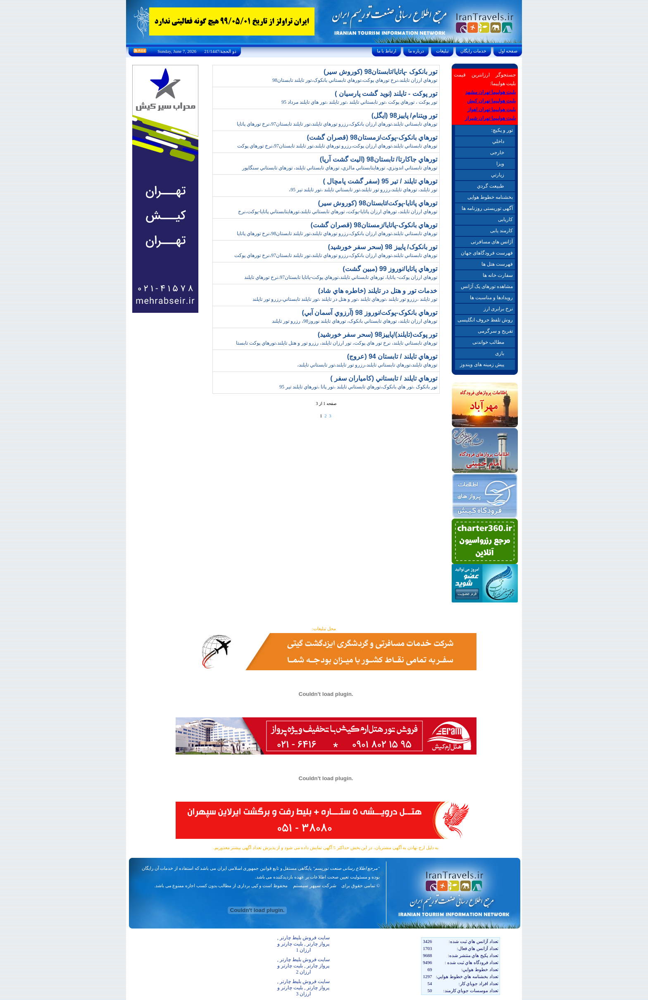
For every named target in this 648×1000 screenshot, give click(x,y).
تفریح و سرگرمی (495, 331)
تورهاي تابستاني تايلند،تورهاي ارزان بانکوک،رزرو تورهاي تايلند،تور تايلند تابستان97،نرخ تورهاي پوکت (335, 255)
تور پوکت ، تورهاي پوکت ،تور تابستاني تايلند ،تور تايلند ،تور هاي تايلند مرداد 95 (359, 102)
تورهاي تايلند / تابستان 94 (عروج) (392, 356)
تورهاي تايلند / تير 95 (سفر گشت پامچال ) (380, 181)
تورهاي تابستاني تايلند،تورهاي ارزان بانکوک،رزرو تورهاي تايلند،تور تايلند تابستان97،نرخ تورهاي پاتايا (337, 124)
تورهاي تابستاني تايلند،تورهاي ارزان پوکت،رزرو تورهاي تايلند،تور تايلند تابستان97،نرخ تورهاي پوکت (337, 146)
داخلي (498, 141)
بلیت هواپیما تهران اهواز (491, 109)
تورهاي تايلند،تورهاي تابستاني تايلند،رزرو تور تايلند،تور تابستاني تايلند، (367, 365)
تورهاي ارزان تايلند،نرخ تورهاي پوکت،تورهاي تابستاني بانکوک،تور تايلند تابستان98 (354, 80)
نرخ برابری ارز (498, 309)
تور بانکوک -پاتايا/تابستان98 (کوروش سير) (380, 71)
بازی (499, 353)
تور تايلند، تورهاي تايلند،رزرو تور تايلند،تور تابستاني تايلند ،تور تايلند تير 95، (363, 190)
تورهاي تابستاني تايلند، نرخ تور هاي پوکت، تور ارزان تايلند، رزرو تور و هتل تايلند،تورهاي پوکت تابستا (336, 343)
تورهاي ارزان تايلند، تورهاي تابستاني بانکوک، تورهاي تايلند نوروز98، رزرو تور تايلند (354, 321)
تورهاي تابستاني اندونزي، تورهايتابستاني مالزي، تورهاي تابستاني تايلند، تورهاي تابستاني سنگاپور (339, 168)
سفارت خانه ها (498, 275)
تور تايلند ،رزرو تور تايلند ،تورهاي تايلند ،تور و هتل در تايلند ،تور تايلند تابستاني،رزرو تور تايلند (345, 299)
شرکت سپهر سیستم (314, 885)
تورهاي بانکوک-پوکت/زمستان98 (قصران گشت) (372, 137)
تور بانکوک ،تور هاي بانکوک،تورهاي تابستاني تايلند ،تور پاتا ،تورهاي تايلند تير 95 (358, 387)
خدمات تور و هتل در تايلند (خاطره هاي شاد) (377, 290)
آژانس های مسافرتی (492, 242)
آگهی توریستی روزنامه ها (487, 208)
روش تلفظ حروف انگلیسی (485, 320)
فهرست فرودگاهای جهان (487, 253)
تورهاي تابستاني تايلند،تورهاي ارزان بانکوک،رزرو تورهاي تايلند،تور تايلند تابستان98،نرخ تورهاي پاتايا (337, 233)
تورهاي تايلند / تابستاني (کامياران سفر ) (383, 378)
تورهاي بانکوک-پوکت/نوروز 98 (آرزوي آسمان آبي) (369, 312)
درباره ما (416, 50)
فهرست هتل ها (497, 264)
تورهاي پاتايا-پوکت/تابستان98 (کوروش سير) (377, 203)
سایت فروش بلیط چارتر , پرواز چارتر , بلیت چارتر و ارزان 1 (303, 944)
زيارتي (497, 175)
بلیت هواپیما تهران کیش (491, 101)
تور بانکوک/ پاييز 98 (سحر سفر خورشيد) (382, 246)
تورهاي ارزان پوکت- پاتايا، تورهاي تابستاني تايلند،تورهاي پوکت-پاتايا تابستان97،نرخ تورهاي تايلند (340, 277)
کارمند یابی (501, 230)
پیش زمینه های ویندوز (482, 364)
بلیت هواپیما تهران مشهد (490, 92)
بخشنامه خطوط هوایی (490, 197)
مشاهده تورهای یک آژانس (487, 286)
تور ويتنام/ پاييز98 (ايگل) (404, 115)
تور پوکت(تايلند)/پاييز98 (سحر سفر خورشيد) (377, 334)
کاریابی (505, 219)
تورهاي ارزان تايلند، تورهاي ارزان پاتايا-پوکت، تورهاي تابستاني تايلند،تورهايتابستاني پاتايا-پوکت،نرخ (337, 211)
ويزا (500, 164)
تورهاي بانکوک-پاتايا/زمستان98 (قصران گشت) (373, 225)
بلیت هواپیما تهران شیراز (490, 118)
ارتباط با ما (387, 50)
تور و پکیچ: (501, 130)
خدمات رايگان (474, 50)
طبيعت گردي (490, 186)
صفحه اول (508, 50)
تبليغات (442, 50)
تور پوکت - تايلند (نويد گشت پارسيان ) (386, 93)
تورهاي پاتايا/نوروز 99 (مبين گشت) (390, 268)
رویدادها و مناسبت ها (491, 297)
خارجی (497, 152)
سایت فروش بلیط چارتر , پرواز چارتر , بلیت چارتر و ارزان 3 (303, 988)
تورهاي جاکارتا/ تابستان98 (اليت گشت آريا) (378, 159)
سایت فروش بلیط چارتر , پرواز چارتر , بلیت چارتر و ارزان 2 (303, 966)
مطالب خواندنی (488, 342)
